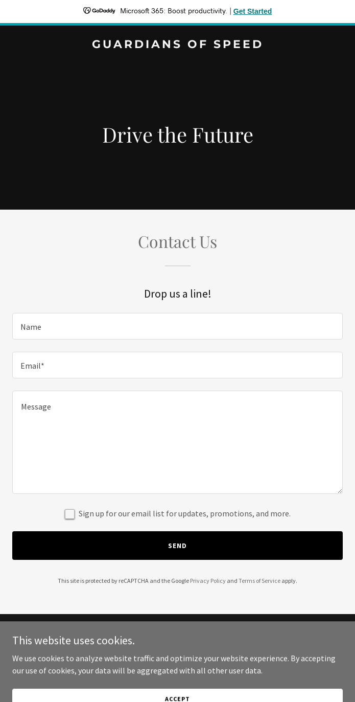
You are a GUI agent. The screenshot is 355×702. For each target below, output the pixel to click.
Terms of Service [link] (259, 580)
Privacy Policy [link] (208, 580)
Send (177, 545)
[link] (177, 45)
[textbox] (177, 326)
